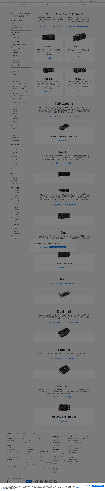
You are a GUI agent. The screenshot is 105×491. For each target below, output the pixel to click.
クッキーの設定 (86, 486)
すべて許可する (98, 486)
